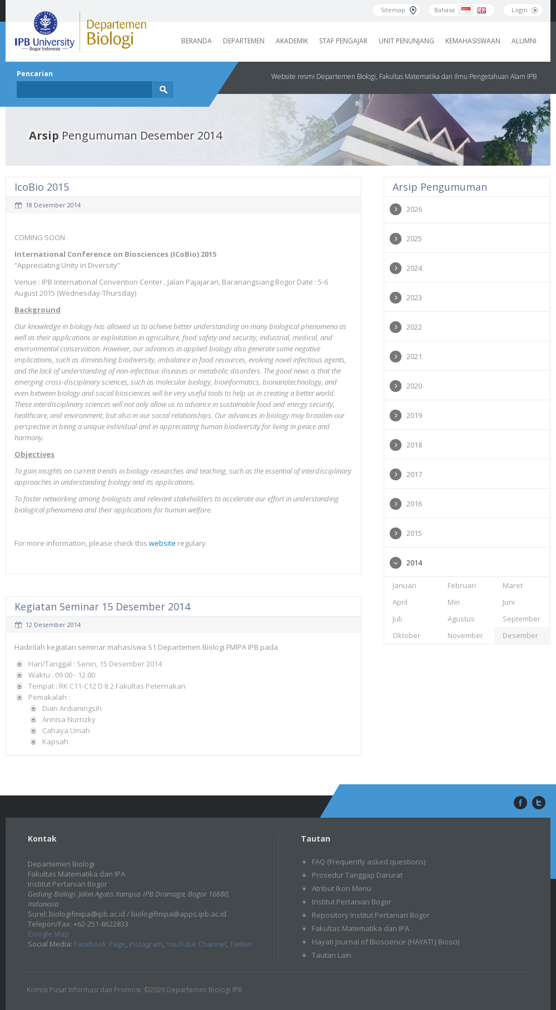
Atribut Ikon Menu (341, 888)
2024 (414, 268)
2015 (414, 533)
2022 (414, 327)
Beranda (196, 41)
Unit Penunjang (406, 41)
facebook (519, 803)
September (521, 619)
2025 (414, 238)
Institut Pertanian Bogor (351, 902)
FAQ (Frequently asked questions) (368, 862)
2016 (414, 504)
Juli (397, 619)
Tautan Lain (331, 955)
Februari (462, 585)
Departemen (244, 41)
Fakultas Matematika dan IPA (360, 928)
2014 (414, 563)
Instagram (146, 944)
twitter (538, 803)
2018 (414, 445)
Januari (404, 585)
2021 (414, 356)
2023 (414, 297)
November (465, 635)
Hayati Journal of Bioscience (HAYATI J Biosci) (385, 942)
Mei (454, 602)
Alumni (524, 41)
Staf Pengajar (343, 41)
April (400, 602)
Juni (509, 602)
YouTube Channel (196, 944)
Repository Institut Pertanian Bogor (371, 915)
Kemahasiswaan (472, 41)
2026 (414, 209)
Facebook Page (100, 944)
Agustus (461, 619)
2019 (414, 415)
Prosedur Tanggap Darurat (357, 875)
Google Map (48, 934)
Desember (520, 635)
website (163, 543)
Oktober (406, 635)
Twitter (241, 944)
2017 (414, 474)
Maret (513, 585)
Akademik (292, 41)
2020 (414, 386)
